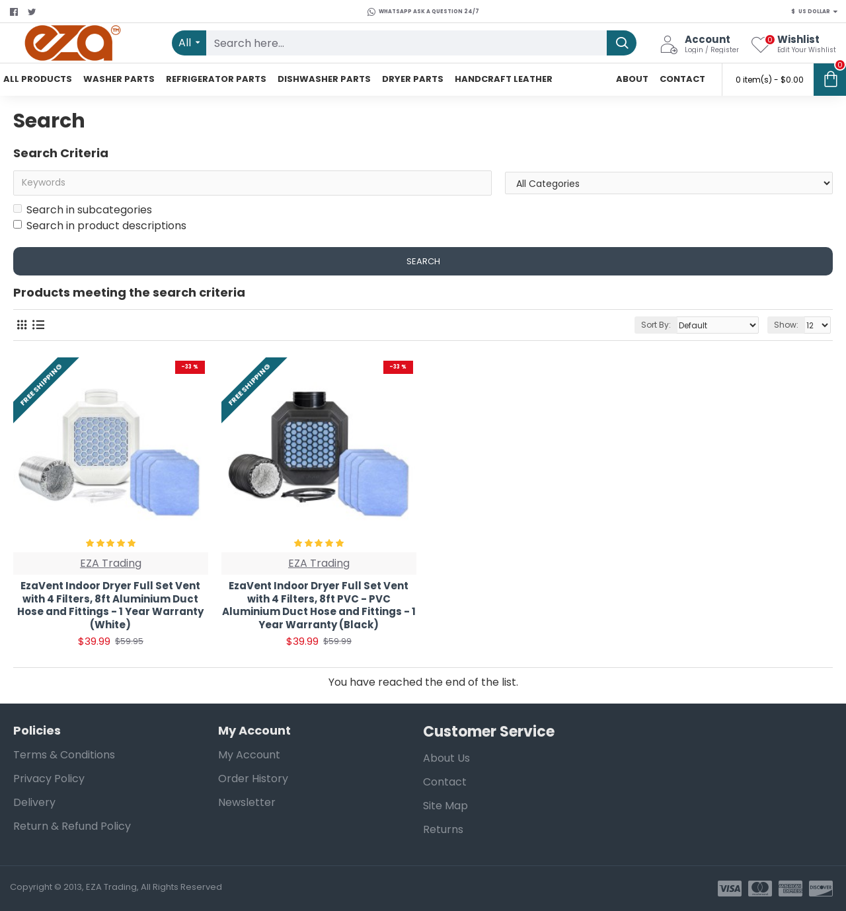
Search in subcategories (82, 209)
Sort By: (656, 324)
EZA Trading (110, 563)
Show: (786, 324)
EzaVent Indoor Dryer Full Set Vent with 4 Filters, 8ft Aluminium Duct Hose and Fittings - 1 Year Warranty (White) (110, 605)
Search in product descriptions (99, 225)
